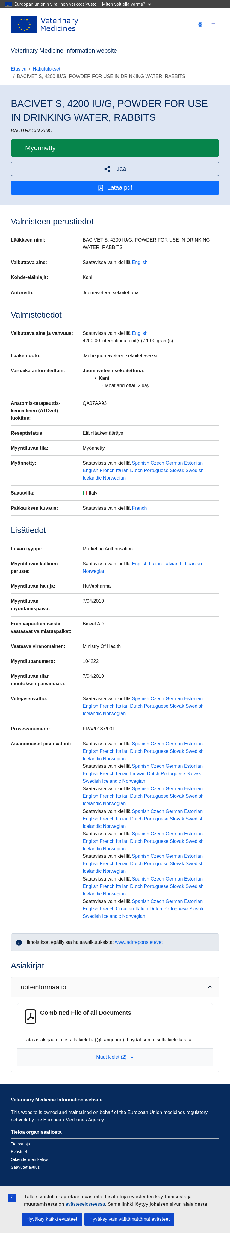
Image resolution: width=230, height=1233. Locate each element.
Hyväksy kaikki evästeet (51, 1219)
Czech (157, 463)
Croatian (125, 908)
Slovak (177, 470)
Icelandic (92, 477)
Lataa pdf (115, 187)
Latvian (171, 563)
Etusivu (18, 68)
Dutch (136, 470)
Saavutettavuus (25, 1167)
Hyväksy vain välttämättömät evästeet (129, 1219)
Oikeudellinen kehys (29, 1159)
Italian (122, 470)
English (140, 262)
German (174, 463)
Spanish (140, 463)
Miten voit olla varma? (126, 4)
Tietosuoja (20, 1144)
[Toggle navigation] (213, 24)
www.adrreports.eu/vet (139, 942)
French (107, 470)
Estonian (193, 463)
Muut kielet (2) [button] (115, 1057)
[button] (115, 169)
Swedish (194, 470)
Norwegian (114, 477)
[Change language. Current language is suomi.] (200, 24)
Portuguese (156, 470)
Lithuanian (191, 563)
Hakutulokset (46, 68)
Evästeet (19, 1151)
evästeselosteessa (85, 1204)
